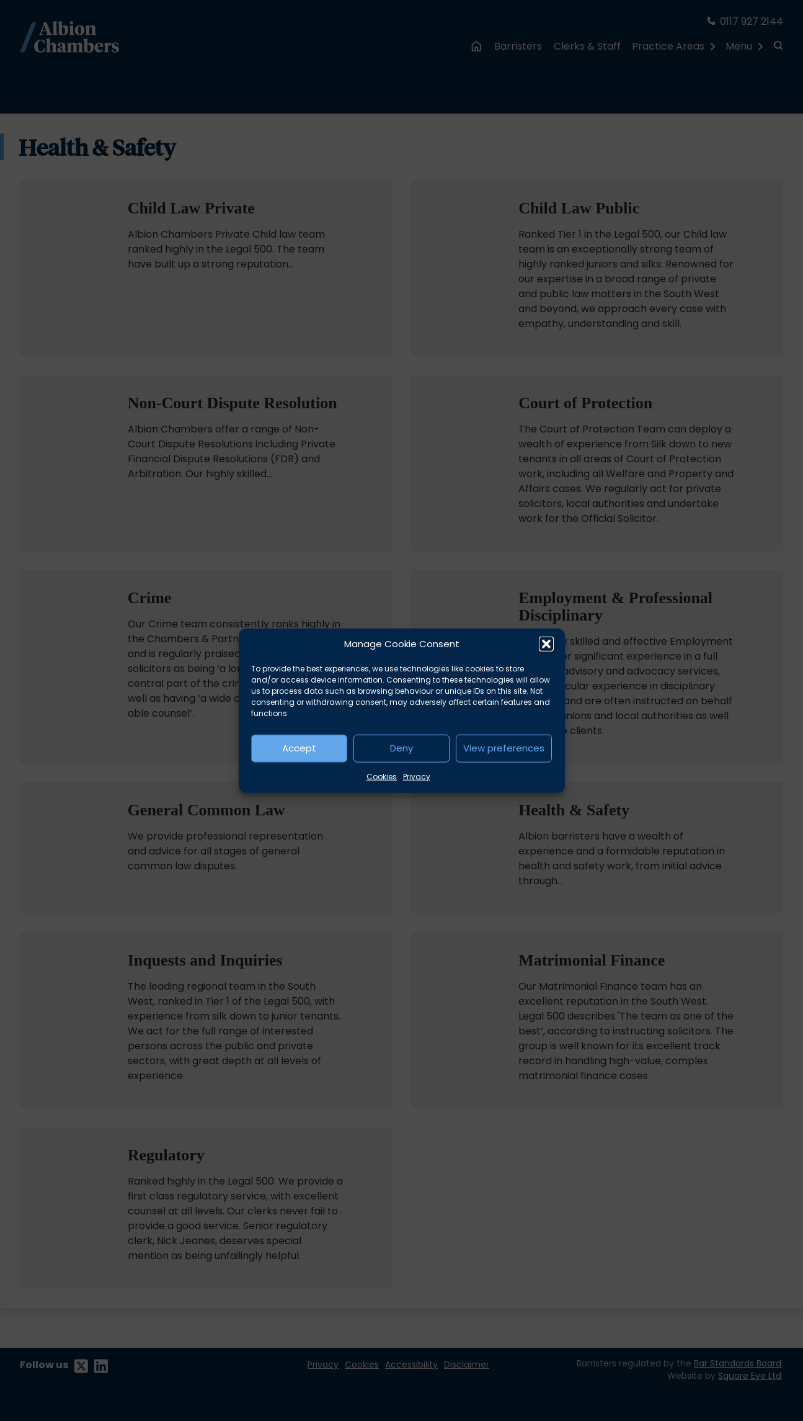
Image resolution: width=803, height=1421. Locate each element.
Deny (401, 748)
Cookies (381, 776)
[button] (546, 644)
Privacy (416, 776)
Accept (299, 748)
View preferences (503, 748)
